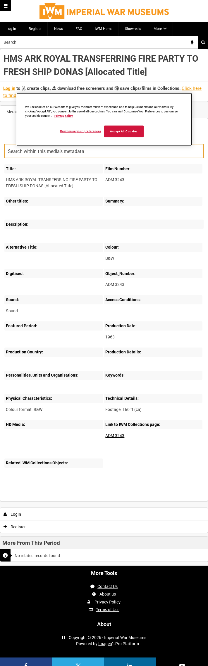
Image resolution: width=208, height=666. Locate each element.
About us (107, 594)
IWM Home (103, 28)
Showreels (133, 28)
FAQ (78, 28)
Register (35, 28)
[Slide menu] (5, 5)
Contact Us (107, 586)
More (158, 28)
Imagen (105, 643)
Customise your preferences (80, 131)
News (58, 28)
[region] (104, 119)
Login (12, 514)
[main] (104, 307)
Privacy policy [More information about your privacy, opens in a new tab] (63, 115)
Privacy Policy (107, 602)
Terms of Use (107, 609)
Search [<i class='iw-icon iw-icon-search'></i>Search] (203, 42)
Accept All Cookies (123, 131)
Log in (11, 28)
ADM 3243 (114, 435)
